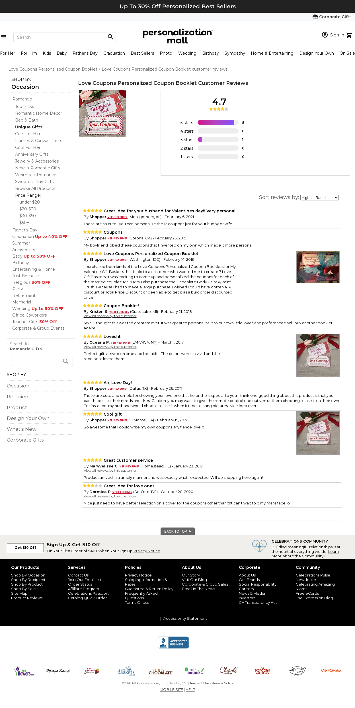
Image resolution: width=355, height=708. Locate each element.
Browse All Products (35, 188)
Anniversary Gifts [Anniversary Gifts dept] (31, 154)
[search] (42, 361)
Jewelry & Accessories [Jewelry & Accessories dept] (37, 161)
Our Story (191, 575)
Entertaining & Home (33, 269)
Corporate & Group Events (38, 328)
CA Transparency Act (258, 602)
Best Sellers (142, 53)
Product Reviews (26, 598)
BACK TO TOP (177, 531)
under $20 (29, 202)
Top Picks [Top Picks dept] (24, 106)
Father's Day (85, 53)
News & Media (252, 593)
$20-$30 (27, 209)
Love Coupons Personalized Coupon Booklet (137, 83)
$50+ (24, 222)
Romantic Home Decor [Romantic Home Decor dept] (38, 113)
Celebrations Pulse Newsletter (313, 577)
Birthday (210, 53)
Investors (247, 598)
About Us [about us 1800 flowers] (247, 575)
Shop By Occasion (28, 575)
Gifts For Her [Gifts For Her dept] (27, 147)
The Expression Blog (314, 598)
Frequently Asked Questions (141, 595)
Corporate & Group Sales (205, 584)
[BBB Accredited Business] (173, 648)
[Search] (64, 37)
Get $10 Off (25, 547)
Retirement (24, 295)
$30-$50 (27, 215)
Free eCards (307, 593)
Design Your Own (316, 53)
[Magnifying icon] (110, 37)
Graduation (114, 53)
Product (17, 407)
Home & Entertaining (272, 53)
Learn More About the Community (305, 553)
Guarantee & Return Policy (149, 588)
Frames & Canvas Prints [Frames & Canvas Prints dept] (38, 140)
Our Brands (249, 579)
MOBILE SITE (171, 689)
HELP (190, 689)
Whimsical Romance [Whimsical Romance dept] (35, 174)
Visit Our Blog (194, 579)
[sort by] (319, 197)
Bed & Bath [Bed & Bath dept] (26, 120)
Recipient (18, 396)
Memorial (21, 302)
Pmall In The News (198, 588)
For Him (29, 53)
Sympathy (235, 53)
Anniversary (23, 249)
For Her (7, 53)
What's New (21, 429)
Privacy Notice (147, 551)
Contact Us (78, 575)
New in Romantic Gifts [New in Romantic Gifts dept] (37, 168)
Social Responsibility (257, 584)
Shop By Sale (23, 588)
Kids (47, 53)
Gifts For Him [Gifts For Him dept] (28, 133)
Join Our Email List (85, 579)
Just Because (25, 275)
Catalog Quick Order (87, 598)
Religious (31, 282)
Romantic (22, 99)
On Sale (347, 53)
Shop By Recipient (28, 579)
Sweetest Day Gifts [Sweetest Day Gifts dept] (34, 181)
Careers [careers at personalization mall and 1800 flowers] (246, 588)
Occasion (25, 86)
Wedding (187, 53)
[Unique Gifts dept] (28, 127)
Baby (62, 53)
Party (17, 289)
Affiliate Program (83, 588)
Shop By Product (27, 584)
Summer (21, 243)
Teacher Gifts (34, 321)
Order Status (80, 584)
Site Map (19, 593)
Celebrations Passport (88, 593)
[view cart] (349, 35)
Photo (166, 53)
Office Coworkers (29, 315)
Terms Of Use (137, 602)
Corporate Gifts (25, 440)
